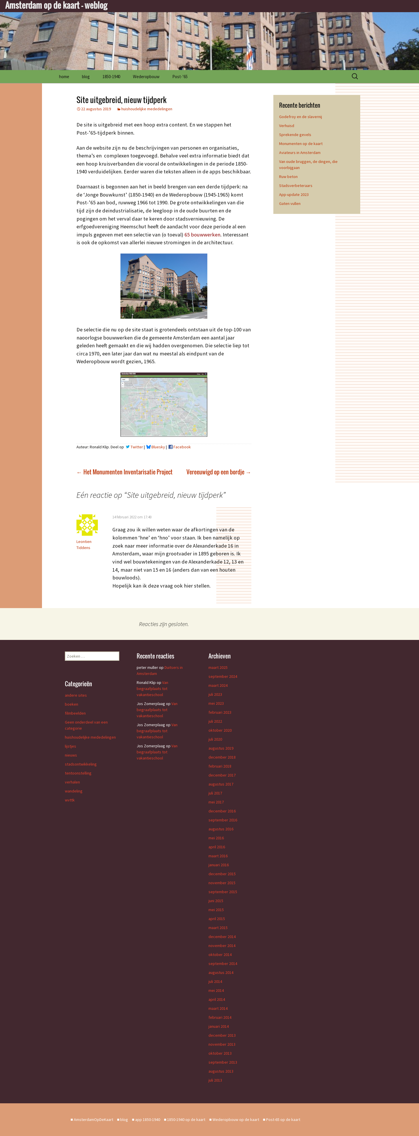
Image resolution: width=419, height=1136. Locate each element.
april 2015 (216, 918)
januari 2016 (218, 864)
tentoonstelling (78, 773)
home (64, 76)
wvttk (70, 800)
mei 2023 (216, 703)
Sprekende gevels (295, 134)
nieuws (71, 755)
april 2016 (216, 846)
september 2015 (222, 891)
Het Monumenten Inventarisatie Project (124, 471)
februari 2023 (219, 712)
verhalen (72, 782)
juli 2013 (215, 1080)
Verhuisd (286, 125)
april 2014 (216, 999)
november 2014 (221, 945)
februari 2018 (219, 766)
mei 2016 (216, 837)
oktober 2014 (220, 954)
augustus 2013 (220, 1071)
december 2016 (222, 811)
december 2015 (222, 873)
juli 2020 (215, 739)
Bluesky (158, 446)
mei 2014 (216, 990)
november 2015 (221, 882)
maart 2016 (218, 855)
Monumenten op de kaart (301, 143)
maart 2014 (218, 1008)
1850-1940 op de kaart (186, 1119)
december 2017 (222, 775)
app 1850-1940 (147, 1119)
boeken (71, 704)
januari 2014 (218, 1026)
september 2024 (222, 676)
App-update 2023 (294, 194)
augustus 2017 (220, 784)
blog (86, 76)
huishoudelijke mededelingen (146, 108)
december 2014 (222, 936)
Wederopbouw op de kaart (236, 1119)
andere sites (76, 695)
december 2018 (222, 757)
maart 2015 (218, 927)
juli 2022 (215, 721)
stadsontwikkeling (81, 764)
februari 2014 (219, 1017)
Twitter (137, 446)
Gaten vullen (290, 203)
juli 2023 (215, 694)
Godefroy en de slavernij (300, 116)
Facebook (182, 446)
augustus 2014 (220, 972)
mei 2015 (216, 909)
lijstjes (70, 746)
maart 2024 (218, 685)
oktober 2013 (220, 1053)
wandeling (74, 791)
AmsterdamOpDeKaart (93, 1119)
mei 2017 (216, 802)
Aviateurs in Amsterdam (300, 152)
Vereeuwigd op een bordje (218, 471)
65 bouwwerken (202, 234)
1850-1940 (111, 76)
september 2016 (222, 820)
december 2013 (222, 1035)
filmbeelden (75, 713)
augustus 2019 (220, 748)
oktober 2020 (220, 730)
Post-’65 (180, 76)
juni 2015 (215, 900)
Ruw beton (288, 176)
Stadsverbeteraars (295, 185)
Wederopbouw (146, 76)
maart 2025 (218, 667)
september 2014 (222, 963)
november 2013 (221, 1044)
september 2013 (222, 1062)
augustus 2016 (220, 829)
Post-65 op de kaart (283, 1119)
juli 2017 (215, 793)
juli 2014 (215, 981)
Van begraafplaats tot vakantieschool (152, 688)
